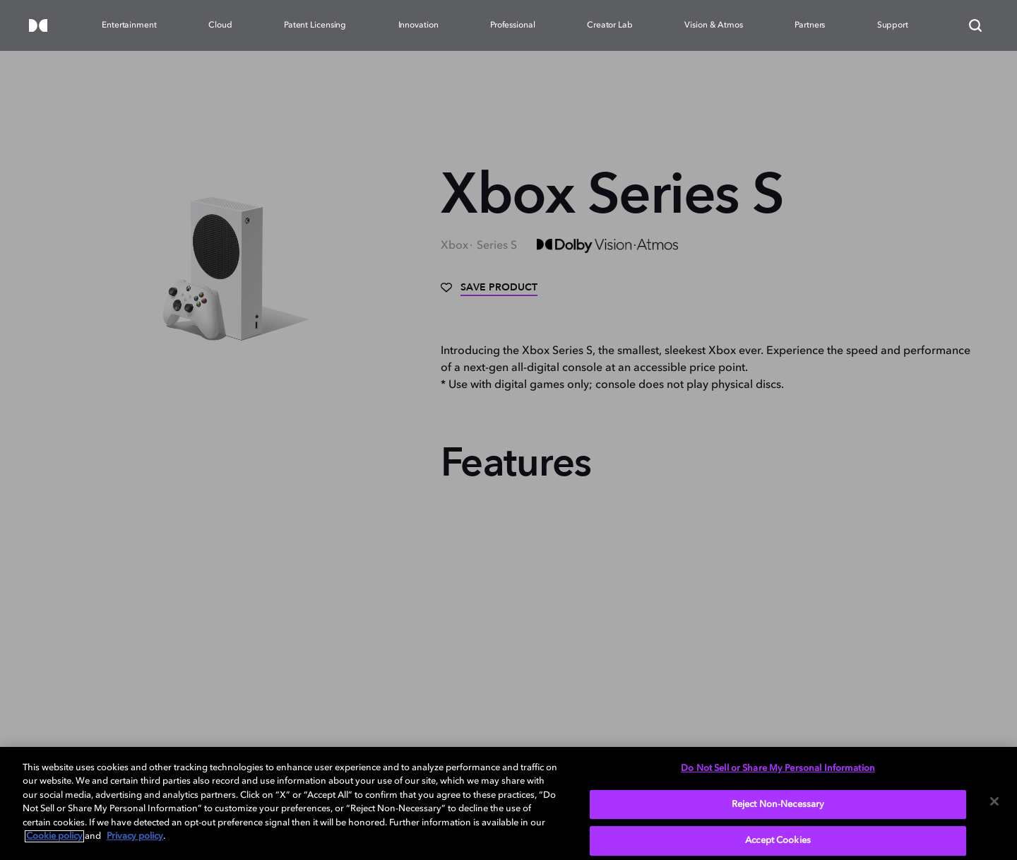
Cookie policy (54, 836)
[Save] (489, 292)
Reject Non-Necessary (778, 804)
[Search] (975, 25)
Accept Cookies (778, 840)
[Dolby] (38, 26)
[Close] (994, 801)
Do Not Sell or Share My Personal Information (778, 768)
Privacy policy (135, 836)
